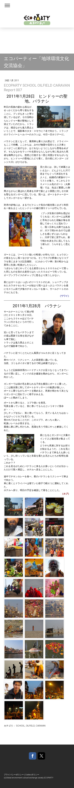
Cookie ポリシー (32, 774)
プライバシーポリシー (14, 774)
